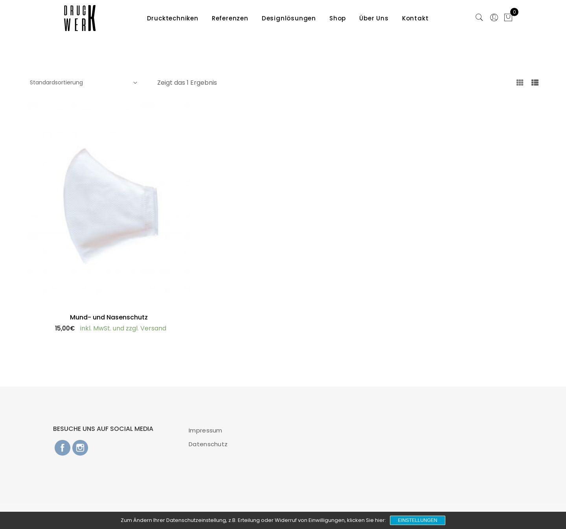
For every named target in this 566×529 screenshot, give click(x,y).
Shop (337, 18)
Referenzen (230, 18)
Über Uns (373, 18)
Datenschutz (208, 444)
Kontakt (415, 18)
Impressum (205, 430)
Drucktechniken (172, 18)
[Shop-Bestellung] (83, 82)
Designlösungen (289, 18)
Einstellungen (417, 520)
